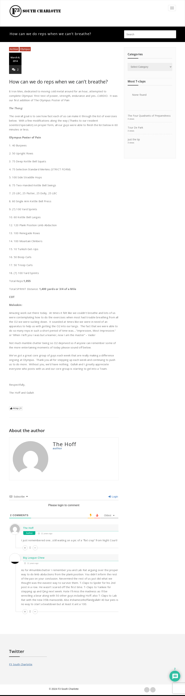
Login (113, 496)
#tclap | (15, 408)
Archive (14, 49)
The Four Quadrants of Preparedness (149, 115)
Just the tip (134, 139)
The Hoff (28, 528)
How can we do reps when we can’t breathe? (58, 81)
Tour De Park (135, 127)
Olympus (25, 49)
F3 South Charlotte (20, 664)
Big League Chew (34, 557)
